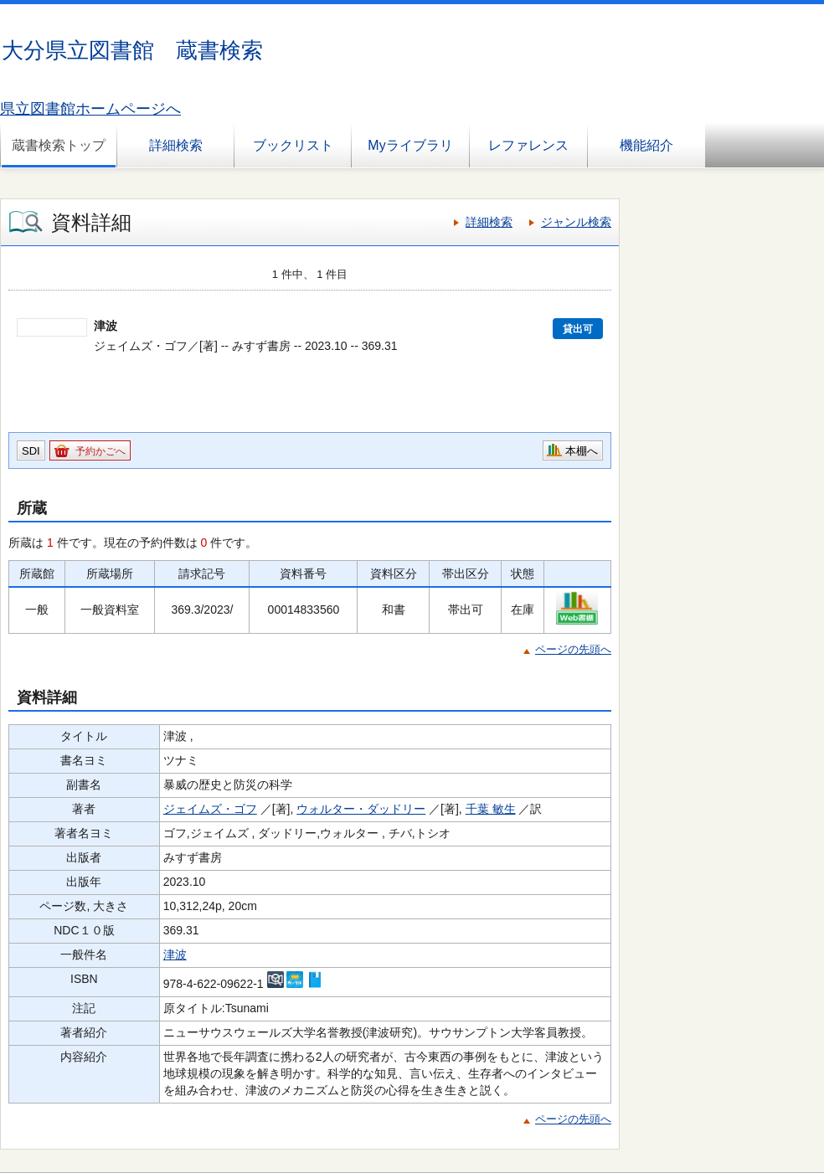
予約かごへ (100, 451)
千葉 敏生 (491, 808)
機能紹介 (646, 145)
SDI (31, 451)
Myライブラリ (410, 145)
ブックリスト (293, 145)
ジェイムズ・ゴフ (210, 808)
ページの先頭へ (573, 649)
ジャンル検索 (576, 222)
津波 (175, 954)
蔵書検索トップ (59, 145)
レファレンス (528, 145)
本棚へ (581, 451)
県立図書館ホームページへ (90, 108)
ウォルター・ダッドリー (360, 808)
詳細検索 (176, 145)
